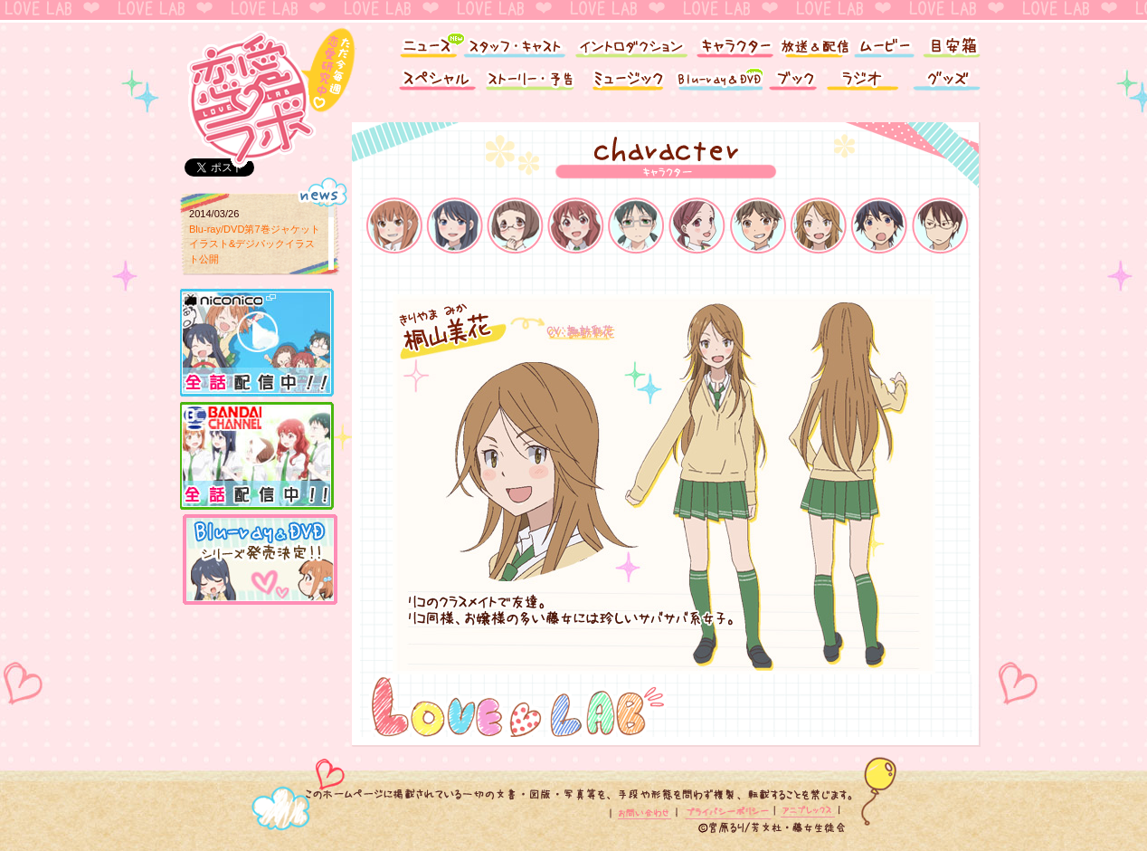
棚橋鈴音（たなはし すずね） (515, 224)
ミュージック (628, 83)
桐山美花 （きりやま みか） (818, 224)
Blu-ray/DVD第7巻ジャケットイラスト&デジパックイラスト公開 (254, 244)
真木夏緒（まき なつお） (454, 224)
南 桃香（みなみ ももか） (697, 224)
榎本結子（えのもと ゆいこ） (575, 224)
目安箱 (953, 43)
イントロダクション (630, 43)
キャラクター (734, 43)
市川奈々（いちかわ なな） (757, 224)
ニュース (422, 43)
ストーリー (533, 83)
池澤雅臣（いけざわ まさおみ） (939, 224)
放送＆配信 (813, 43)
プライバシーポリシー (727, 812)
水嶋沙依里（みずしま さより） (636, 224)
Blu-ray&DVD (718, 83)
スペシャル (433, 83)
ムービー (883, 43)
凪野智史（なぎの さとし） (878, 224)
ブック (792, 83)
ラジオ (865, 83)
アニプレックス (806, 812)
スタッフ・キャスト (514, 43)
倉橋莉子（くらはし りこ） (394, 224)
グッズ (949, 83)
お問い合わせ (646, 812)
